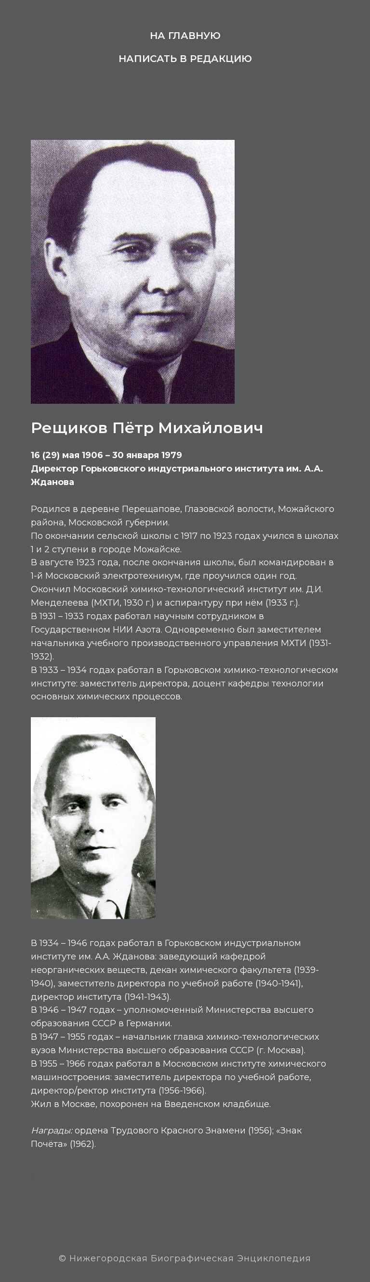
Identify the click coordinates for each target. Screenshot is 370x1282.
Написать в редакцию (185, 58)
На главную (185, 35)
